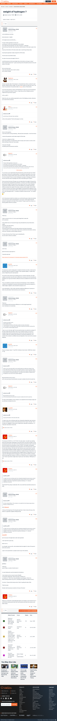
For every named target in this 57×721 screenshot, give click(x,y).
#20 (36, 595)
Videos (25, 3)
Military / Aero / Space (36, 705)
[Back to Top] (55, 719)
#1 (36, 28)
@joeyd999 (4, 535)
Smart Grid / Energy (36, 707)
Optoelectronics (22, 702)
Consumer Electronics (36, 694)
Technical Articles (52, 705)
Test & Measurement (23, 710)
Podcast (46, 3)
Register (14, 704)
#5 (36, 153)
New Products (51, 696)
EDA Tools (21, 695)
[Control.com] (13, 715)
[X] (3, 698)
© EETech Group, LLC (4, 719)
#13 (36, 386)
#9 (36, 297)
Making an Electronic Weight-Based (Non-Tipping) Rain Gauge (11, 621)
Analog (20, 690)
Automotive (35, 691)
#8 (36, 264)
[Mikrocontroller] (38, 715)
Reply (35, 74)
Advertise (13, 690)
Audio (34, 690)
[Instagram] (8, 698)
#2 (36, 78)
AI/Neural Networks (36, 689)
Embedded (21, 698)
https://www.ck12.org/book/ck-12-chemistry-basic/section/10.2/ (15, 257)
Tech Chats (51, 702)
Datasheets (32, 3)
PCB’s (20, 705)
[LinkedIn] (6, 698)
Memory (20, 701)
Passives (20, 703)
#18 (36, 518)
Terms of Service (46, 719)
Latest (20, 689)
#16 (36, 469)
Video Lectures (51, 708)
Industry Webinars (52, 694)
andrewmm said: (6, 113)
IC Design (21, 699)
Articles (3, 3)
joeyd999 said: (5, 475)
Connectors (21, 691)
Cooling (20, 693)
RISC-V (20, 707)
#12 (36, 358)
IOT (33, 699)
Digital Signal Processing (37, 697)
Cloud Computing (36, 693)
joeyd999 (10, 408)
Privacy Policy (40, 719)
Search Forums (6, 19)
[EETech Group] (4, 715)
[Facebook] (1, 698)
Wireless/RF (21, 711)
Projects (50, 700)
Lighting (34, 702)
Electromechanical (22, 697)
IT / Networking (35, 701)
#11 (36, 344)
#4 (36, 126)
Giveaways (39, 3)
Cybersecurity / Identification (38, 695)
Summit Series (51, 701)
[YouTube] (11, 698)
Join (54, 1)
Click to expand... (19, 170)
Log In (48, 1)
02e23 (21, 86)
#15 (36, 435)
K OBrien (10, 435)
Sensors (20, 709)
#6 (36, 209)
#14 (36, 408)
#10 (36, 313)
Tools (20, 3)
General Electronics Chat (19, 621)
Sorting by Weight (10, 627)
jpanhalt (10, 264)
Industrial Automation (36, 698)
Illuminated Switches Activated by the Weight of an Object (11, 647)
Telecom (34, 709)
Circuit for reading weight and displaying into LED (11, 655)
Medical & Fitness (36, 703)
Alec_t (9, 106)
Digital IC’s (21, 694)
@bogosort (6, 507)
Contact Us (13, 693)
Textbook (50, 706)
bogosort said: (5, 365)
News (50, 697)
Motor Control (35, 706)
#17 (36, 493)
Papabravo (10, 78)
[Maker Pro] (28, 715)
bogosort (10, 153)
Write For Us (4, 693)
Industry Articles (52, 693)
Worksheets (51, 709)
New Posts (12, 19)
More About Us (5, 690)
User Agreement (52, 719)
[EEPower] (21, 715)
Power (20, 706)
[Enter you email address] (6, 704)
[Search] (44, 1)
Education (15, 3)
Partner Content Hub (52, 704)
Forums (9, 3)
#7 (36, 242)
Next (5, 23)
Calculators (51, 689)
